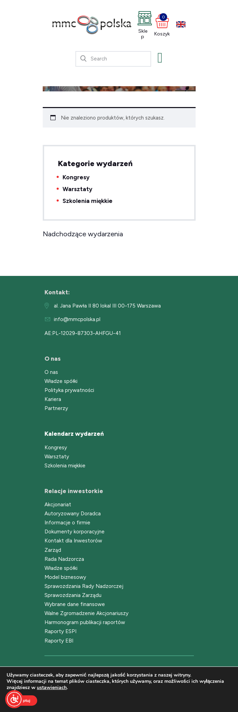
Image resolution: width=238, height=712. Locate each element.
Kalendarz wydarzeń (74, 433)
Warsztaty (77, 189)
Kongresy (76, 177)
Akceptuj (22, 700)
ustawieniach (52, 688)
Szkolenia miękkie (88, 200)
